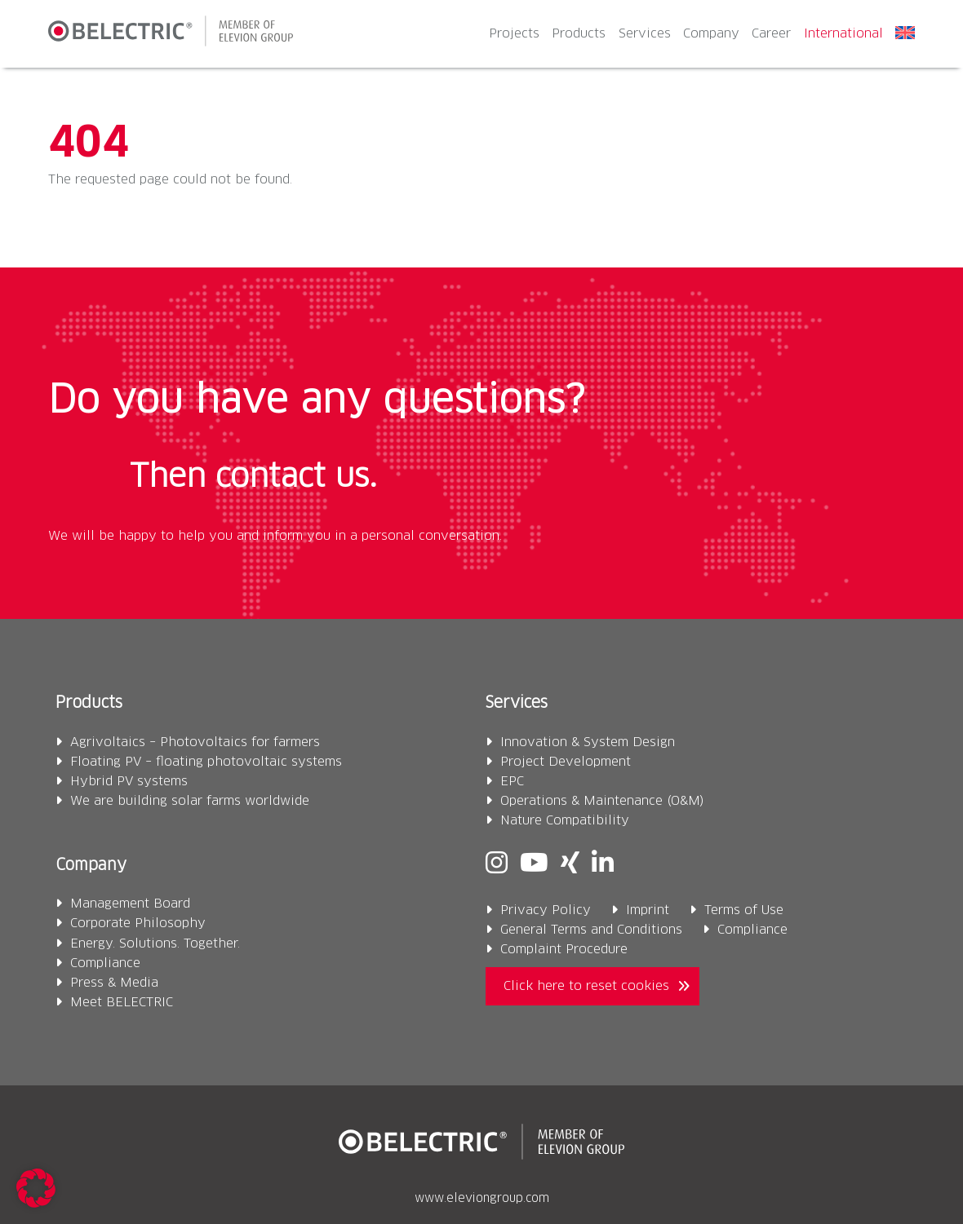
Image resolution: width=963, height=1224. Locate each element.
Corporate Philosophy (138, 923)
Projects (514, 34)
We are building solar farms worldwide (189, 801)
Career (771, 34)
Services (645, 34)
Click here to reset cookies (586, 986)
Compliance (105, 963)
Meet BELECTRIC (121, 1002)
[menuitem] (905, 34)
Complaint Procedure (564, 949)
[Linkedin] (603, 865)
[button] (36, 1188)
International (843, 34)
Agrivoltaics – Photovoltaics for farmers (195, 742)
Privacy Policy (545, 910)
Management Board (130, 904)
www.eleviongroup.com (482, 1198)
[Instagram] (497, 865)
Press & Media (114, 983)
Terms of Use (743, 910)
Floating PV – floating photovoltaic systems (206, 762)
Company (711, 34)
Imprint (647, 910)
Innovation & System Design (587, 742)
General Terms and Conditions (591, 930)
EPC (512, 781)
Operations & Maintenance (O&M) (602, 801)
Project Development (565, 762)
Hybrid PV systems (129, 781)
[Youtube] (534, 865)
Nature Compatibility (564, 821)
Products (579, 34)
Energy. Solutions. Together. (155, 944)
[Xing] (570, 865)
